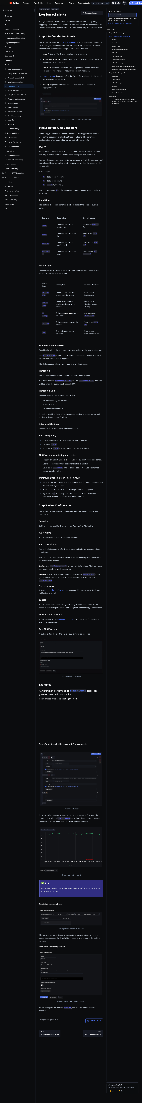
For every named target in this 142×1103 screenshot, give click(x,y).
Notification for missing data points (123, 66)
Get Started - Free (136, 3)
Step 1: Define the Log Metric (118, 33)
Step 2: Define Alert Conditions (119, 36)
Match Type (116, 46)
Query (114, 39)
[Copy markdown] (90, 13)
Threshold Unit (117, 56)
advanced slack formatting (55, 590)
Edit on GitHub (94, 1021)
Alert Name (116, 79)
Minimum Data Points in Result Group (124, 69)
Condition (115, 43)
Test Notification (117, 93)
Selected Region (114, 11)
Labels (114, 86)
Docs (49, 3)
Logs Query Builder (68, 42)
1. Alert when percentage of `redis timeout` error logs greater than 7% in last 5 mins (124, 101)
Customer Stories (84, 3)
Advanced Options (118, 59)
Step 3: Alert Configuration (118, 73)
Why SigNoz (38, 3)
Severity (115, 76)
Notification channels (119, 89)
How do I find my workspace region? (120, 23)
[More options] (101, 13)
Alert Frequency (117, 63)
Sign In (124, 3)
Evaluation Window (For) (120, 49)
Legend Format (49, 76)
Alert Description (118, 83)
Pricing (71, 3)
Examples (112, 96)
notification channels (65, 619)
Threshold (115, 53)
